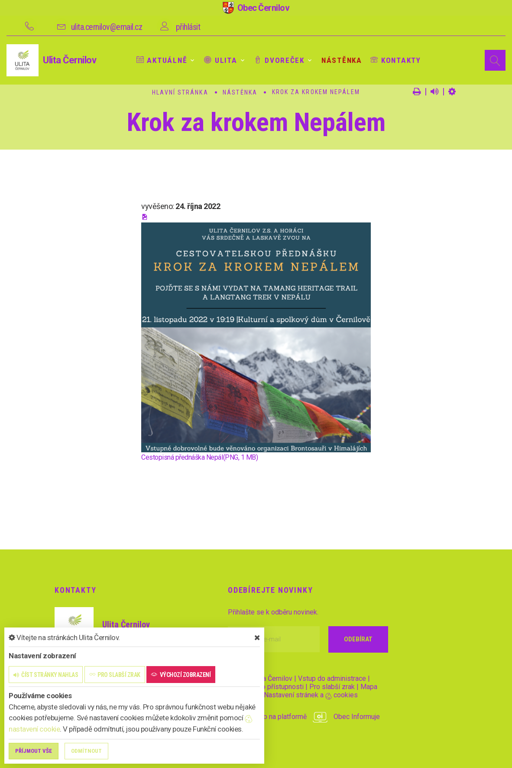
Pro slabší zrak (332, 687)
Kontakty (390, 60)
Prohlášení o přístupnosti (266, 687)
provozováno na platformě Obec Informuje (304, 716)
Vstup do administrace (332, 678)
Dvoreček (276, 60)
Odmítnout (86, 751)
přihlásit (188, 27)
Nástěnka (337, 60)
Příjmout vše (33, 751)
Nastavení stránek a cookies (307, 695)
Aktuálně (160, 60)
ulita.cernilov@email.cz (107, 27)
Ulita (218, 60)
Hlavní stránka (180, 92)
